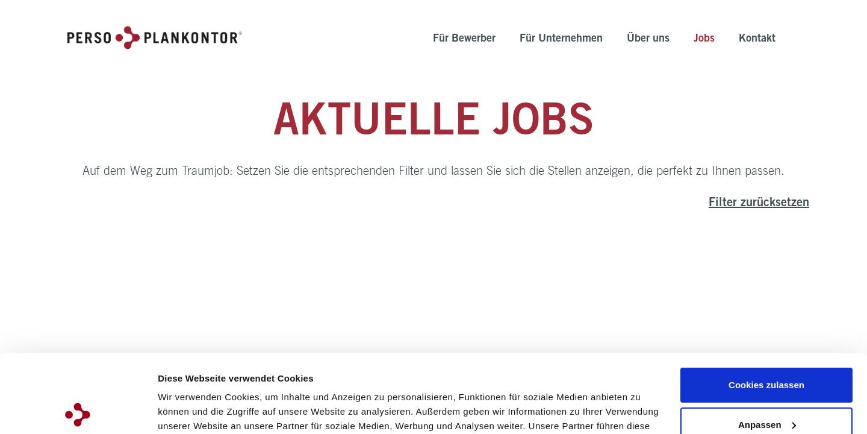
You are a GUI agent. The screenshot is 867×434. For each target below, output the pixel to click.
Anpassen (767, 346)
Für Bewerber (464, 39)
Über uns (648, 39)
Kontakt (757, 39)
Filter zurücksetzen (759, 204)
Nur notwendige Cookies (766, 386)
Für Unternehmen (561, 39)
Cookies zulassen (766, 307)
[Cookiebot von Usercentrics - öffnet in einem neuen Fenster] (78, 410)
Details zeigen (188, 410)
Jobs (704, 39)
